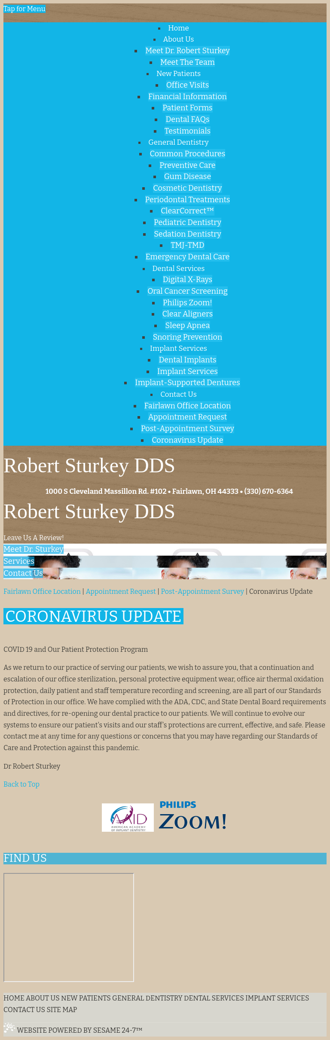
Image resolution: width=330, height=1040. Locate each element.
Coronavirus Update (281, 591)
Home (13, 998)
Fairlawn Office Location (42, 591)
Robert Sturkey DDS (89, 511)
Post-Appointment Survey (202, 591)
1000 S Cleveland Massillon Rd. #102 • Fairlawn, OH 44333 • (144, 491)
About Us (43, 998)
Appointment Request (121, 591)
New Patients (86, 998)
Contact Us (24, 1010)
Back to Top (21, 784)
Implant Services (277, 998)
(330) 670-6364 (268, 491)
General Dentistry (147, 998)
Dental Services (214, 998)
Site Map (61, 1010)
